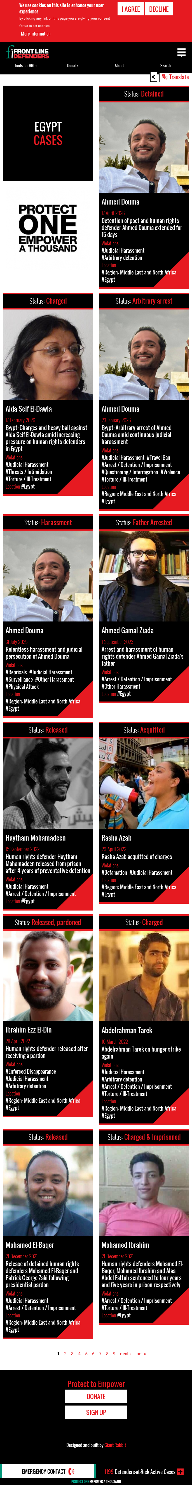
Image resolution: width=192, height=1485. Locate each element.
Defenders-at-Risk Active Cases (140, 1471)
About (119, 65)
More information (36, 33)
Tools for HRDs (26, 65)
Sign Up (96, 1412)
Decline (158, 8)
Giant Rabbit (115, 1445)
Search (165, 65)
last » (140, 1353)
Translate (179, 77)
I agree (131, 8)
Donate (72, 65)
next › (125, 1353)
